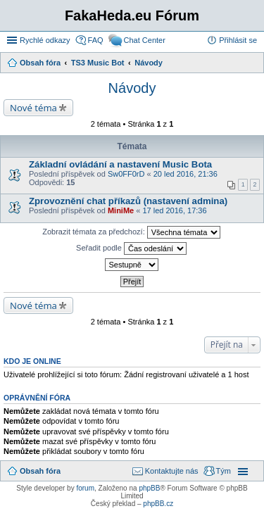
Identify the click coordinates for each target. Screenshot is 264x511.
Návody (132, 88)
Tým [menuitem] (223, 471)
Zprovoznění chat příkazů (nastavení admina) (128, 201)
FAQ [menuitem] (95, 40)
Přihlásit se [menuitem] (238, 40)
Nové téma (33, 107)
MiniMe (121, 210)
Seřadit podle (131, 248)
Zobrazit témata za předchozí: (131, 232)
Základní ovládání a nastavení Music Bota (120, 164)
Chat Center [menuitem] (144, 40)
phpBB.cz (158, 503)
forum (85, 488)
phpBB (149, 488)
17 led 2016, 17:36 (174, 210)
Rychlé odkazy (45, 40)
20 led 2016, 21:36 (185, 174)
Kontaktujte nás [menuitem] (172, 471)
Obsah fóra (40, 471)
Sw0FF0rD (126, 174)
